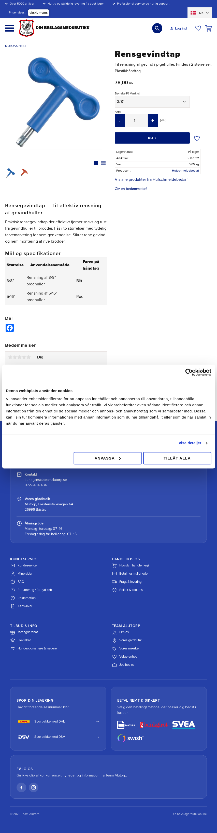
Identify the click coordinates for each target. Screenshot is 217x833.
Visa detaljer (190, 443)
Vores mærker (126, 648)
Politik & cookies (127, 589)
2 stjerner (14, 357)
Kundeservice (23, 565)
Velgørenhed (124, 656)
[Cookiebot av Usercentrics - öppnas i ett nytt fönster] (189, 372)
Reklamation (23, 598)
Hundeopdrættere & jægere (33, 648)
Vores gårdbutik (127, 640)
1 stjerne (10, 357)
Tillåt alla (177, 458)
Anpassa (108, 458)
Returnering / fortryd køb (31, 589)
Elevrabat (20, 640)
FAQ (17, 581)
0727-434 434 (36, 485)
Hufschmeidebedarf (185, 170)
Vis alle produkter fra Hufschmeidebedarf (151, 179)
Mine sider (21, 573)
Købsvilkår (21, 606)
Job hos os (123, 665)
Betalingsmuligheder (130, 573)
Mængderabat (24, 632)
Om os (120, 632)
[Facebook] (21, 787)
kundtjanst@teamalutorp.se (46, 480)
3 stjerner (19, 357)
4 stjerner (24, 357)
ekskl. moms (39, 13)
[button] (9, 28)
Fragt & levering (126, 581)
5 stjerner (28, 357)
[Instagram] (33, 787)
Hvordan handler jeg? (130, 565)
